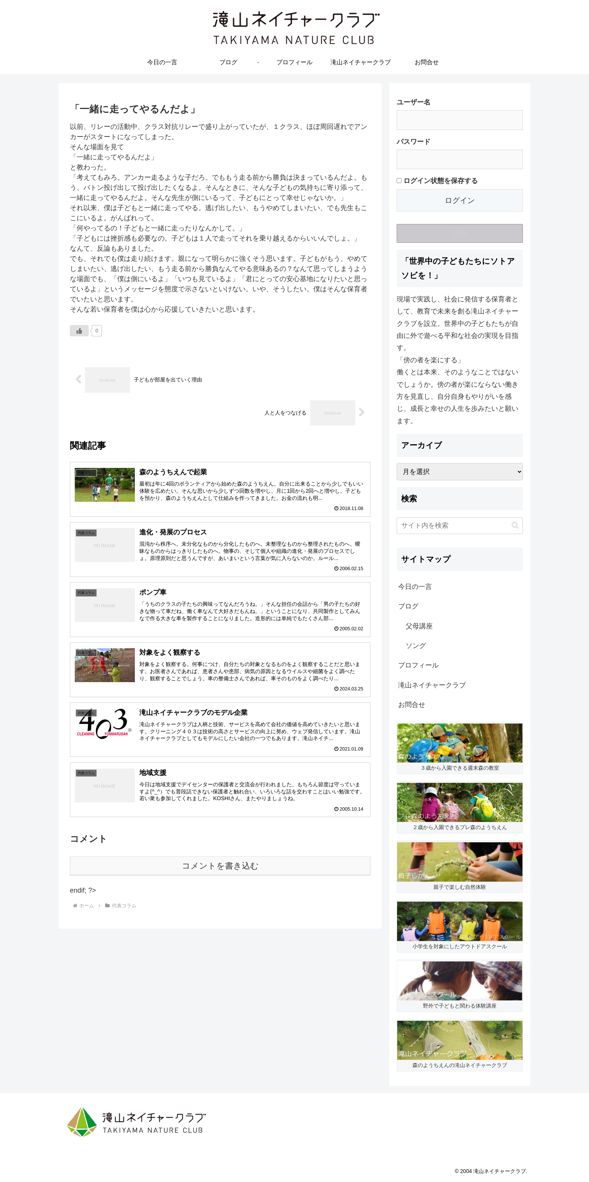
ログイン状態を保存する (437, 181)
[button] (515, 525)
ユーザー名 (413, 102)
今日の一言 (415, 586)
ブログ (408, 606)
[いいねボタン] (79, 330)
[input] (460, 525)
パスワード (413, 141)
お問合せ (411, 704)
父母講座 (419, 626)
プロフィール (418, 665)
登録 (459, 233)
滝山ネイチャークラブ (432, 685)
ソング (416, 645)
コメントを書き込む (220, 865)
